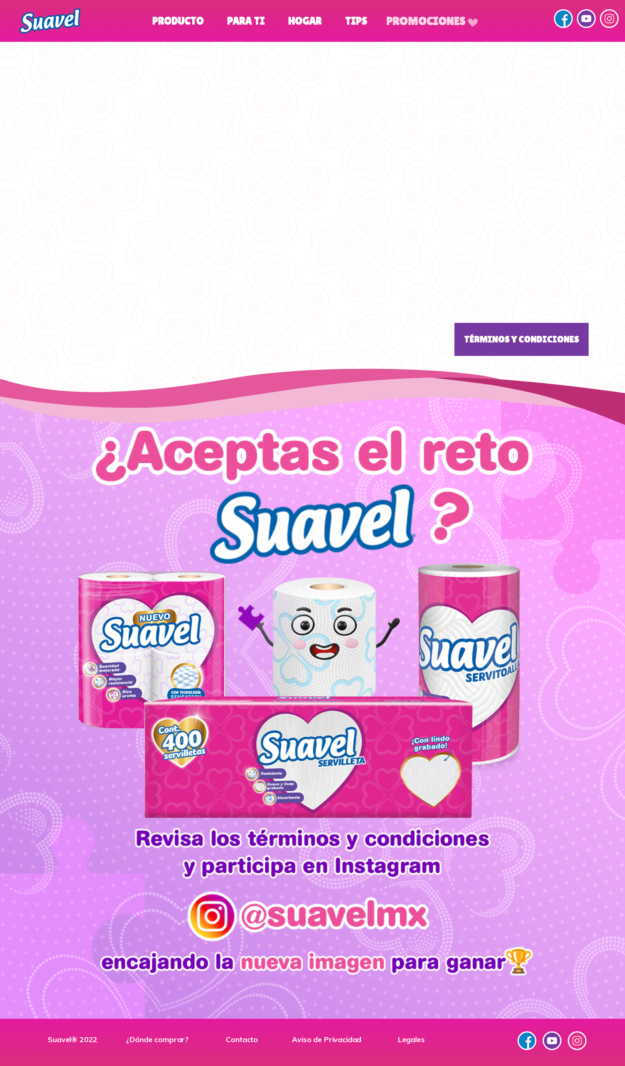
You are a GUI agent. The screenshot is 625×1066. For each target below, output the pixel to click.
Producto (178, 21)
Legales (411, 1039)
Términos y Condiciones (521, 339)
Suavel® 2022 (72, 1039)
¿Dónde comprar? (157, 1039)
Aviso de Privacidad (326, 1039)
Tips (356, 21)
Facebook (563, 18)
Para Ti (246, 21)
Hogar (304, 21)
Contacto (242, 1039)
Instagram (609, 18)
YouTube (586, 18)
